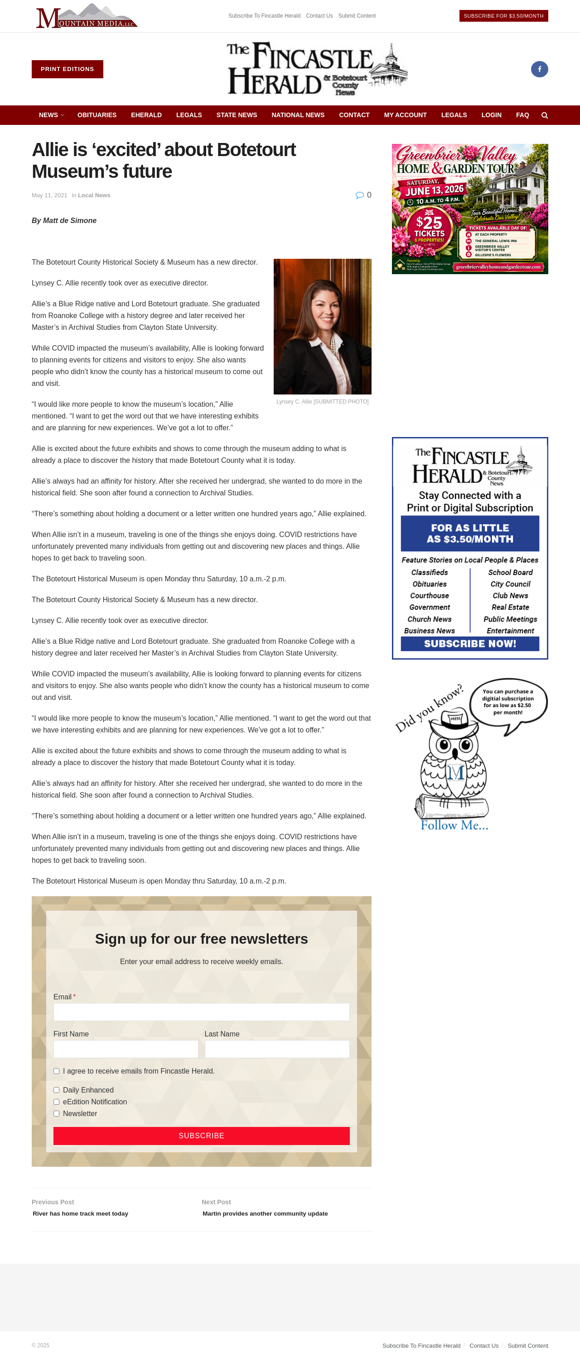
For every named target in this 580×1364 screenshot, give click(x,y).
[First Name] (125, 1049)
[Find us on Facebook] (539, 69)
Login (492, 115)
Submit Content (357, 16)
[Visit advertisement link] (88, 16)
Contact (354, 115)
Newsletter (80, 1113)
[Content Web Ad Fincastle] (470, 547)
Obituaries (96, 115)
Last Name (222, 1034)
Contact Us (319, 16)
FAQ (522, 115)
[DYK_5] (470, 755)
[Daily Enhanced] (56, 1090)
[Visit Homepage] (317, 69)
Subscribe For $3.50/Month (504, 16)
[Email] (201, 1012)
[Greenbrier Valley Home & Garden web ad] (470, 208)
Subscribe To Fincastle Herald (264, 16)
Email (62, 997)
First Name (71, 1034)
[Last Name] (277, 1049)
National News (298, 115)
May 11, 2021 (50, 195)
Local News (94, 195)
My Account (405, 115)
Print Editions (67, 69)
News (48, 115)
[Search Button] (544, 115)
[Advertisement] (470, 355)
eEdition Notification (95, 1102)
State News (237, 115)
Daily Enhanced (88, 1090)
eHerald (146, 115)
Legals (189, 115)
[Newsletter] (56, 1114)
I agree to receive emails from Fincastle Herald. (139, 1071)
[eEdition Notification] (56, 1102)
